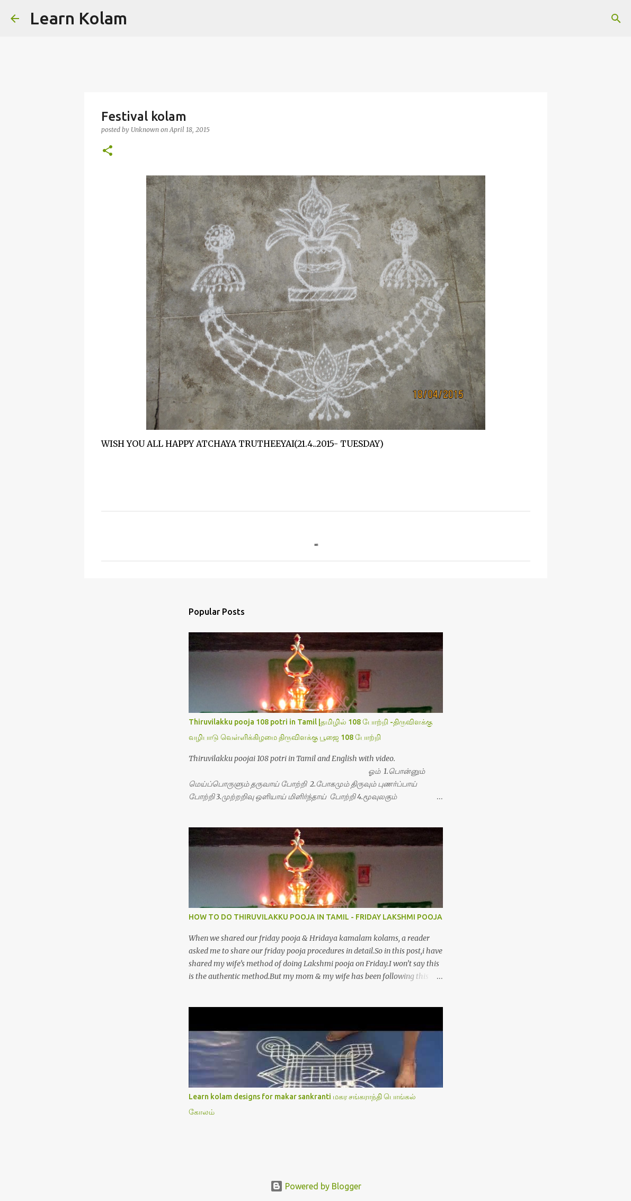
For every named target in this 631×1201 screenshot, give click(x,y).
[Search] (142, 18)
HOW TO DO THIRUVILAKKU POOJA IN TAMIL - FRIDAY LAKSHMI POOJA (315, 917)
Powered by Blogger (315, 1186)
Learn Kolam (78, 18)
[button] (107, 151)
